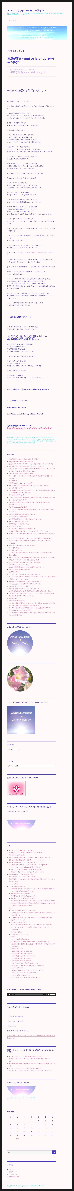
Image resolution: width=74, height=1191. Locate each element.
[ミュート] (49, 994)
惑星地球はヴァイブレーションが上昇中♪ (21, 483)
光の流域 (42, 441)
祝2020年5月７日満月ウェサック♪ (19, 524)
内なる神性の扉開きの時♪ (17, 495)
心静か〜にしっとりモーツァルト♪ (19, 564)
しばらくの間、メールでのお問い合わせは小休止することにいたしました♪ (32, 468)
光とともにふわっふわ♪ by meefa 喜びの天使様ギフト (27, 867)
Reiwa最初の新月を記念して (18, 600)
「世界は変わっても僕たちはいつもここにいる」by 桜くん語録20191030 (32, 593)
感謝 (14, 442)
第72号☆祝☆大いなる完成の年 (20, 893)
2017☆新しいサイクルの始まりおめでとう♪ (25, 977)
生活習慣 (21, 442)
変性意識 (49, 441)
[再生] (9, 994)
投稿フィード (13, 1172)
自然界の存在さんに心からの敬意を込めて (22, 874)
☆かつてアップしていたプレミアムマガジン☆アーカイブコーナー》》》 (31, 1071)
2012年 (44, 437)
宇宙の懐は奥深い (14, 572)
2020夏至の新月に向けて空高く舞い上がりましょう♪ (25, 519)
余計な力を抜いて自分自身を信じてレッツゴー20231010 (26, 466)
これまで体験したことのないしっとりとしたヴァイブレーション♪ (29, 531)
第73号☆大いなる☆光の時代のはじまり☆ (24, 896)
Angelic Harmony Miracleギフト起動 (21, 461)
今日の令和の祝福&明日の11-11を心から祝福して (24, 588)
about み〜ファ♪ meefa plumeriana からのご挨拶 (25, 853)
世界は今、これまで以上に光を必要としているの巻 (28, 965)
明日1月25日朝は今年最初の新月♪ (19, 569)
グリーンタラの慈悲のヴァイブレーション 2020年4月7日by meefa (30, 538)
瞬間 (25, 442)
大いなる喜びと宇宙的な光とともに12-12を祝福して (25, 581)
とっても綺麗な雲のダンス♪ (20, 939)
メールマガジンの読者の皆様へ (18, 516)
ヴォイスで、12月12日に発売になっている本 (30, 252)
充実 (38, 441)
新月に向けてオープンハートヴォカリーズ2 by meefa (27, 872)
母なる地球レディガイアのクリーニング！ (22, 596)
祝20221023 (13, 480)
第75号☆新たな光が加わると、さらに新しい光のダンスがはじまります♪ (33, 901)
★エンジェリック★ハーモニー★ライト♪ (21, 850)
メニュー (11, 20)
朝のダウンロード (36, 437)
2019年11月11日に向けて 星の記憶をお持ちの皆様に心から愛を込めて (30, 591)
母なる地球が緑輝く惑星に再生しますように (22, 514)
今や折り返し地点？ (15, 526)
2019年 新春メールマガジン (19, 934)
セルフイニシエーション (44, 439)
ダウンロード (22, 441)
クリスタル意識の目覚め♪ (17, 886)
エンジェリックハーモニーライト (25, 10)
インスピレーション (12, 439)
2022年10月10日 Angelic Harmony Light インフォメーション (29, 485)
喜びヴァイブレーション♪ (17, 504)
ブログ (11, 908)
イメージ (52, 437)
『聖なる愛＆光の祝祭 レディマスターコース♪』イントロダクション (30, 552)
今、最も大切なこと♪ (15, 550)
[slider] (29, 994)
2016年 (48, 437)
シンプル (35, 439)
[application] (31, 994)
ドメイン (29, 441)
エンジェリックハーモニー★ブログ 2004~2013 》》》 (26, 1068)
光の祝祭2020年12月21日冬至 (18, 507)
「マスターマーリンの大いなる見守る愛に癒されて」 (25, 574)
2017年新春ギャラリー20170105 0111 (24, 956)
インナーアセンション (23, 439)
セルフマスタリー (14, 441)
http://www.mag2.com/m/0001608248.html (29, 428)
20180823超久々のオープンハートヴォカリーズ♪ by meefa (29, 865)
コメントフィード (14, 1174)
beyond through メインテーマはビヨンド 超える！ (28, 970)
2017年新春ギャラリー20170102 (22, 953)
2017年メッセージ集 (17, 949)
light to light (13, 555)
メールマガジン (27, 437)
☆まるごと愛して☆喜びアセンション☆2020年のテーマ (26, 562)
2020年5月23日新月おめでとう (18, 521)
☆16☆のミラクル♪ (18, 968)
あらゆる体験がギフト (16, 598)
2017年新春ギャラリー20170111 (22, 958)
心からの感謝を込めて (16, 488)
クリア (31, 439)
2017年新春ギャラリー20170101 (22, 951)
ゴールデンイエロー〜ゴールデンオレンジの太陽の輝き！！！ (31, 941)
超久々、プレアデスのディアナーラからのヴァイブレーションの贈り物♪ (31, 464)
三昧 (32, 441)
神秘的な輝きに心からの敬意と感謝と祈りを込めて (24, 459)
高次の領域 (32, 442)
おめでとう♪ (20, 437)
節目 (27, 442)
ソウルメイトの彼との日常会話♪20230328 (22, 471)
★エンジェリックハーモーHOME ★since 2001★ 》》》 (26, 1056)
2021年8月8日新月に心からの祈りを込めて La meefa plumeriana (29, 502)
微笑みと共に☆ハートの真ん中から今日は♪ (22, 877)
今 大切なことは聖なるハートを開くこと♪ (22, 528)
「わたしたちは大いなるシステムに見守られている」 (25, 584)
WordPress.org (14, 1176)
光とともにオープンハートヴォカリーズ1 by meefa (26, 869)
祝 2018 (13, 937)
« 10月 (17, 1139)
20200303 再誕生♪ (15, 548)
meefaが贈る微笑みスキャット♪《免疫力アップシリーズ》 (27, 567)
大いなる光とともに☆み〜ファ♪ (22, 975)
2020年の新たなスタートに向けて (19, 586)
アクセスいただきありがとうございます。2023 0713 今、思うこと (29, 857)
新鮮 (17, 442)
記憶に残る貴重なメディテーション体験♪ (21, 473)
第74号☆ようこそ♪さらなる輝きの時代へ (23, 898)
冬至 (46, 441)
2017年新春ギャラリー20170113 (22, 961)
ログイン (11, 1169)
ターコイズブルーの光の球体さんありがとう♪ (23, 545)
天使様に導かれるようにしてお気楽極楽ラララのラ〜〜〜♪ (27, 862)
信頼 (35, 441)
